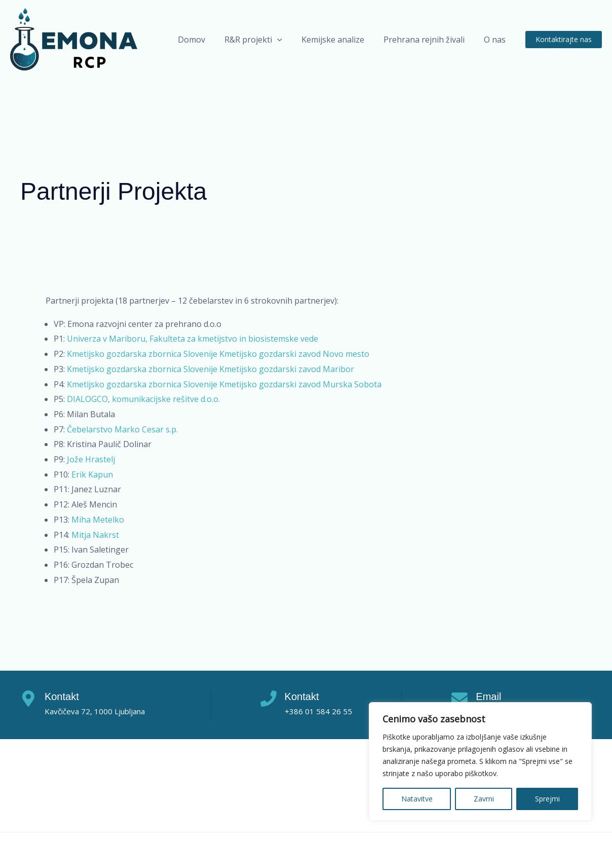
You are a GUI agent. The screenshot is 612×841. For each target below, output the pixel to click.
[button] (563, 39)
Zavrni (484, 798)
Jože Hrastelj (91, 459)
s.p (171, 429)
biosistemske (273, 338)
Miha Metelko (97, 519)
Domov (205, 39)
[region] (480, 761)
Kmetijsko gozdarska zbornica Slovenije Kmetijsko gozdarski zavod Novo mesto (218, 353)
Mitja (82, 534)
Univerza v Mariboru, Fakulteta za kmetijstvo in (157, 338)
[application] (288, 39)
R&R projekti (264, 39)
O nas (496, 39)
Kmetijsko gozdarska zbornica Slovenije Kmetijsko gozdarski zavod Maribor (210, 369)
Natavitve (417, 798)
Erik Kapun (92, 474)
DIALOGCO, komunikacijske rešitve (134, 399)
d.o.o (209, 399)
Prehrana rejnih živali (428, 39)
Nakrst (106, 534)
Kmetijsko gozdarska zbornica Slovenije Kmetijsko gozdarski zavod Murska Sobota (224, 384)
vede (308, 338)
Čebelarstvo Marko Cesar (116, 429)
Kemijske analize (340, 39)
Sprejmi (547, 798)
